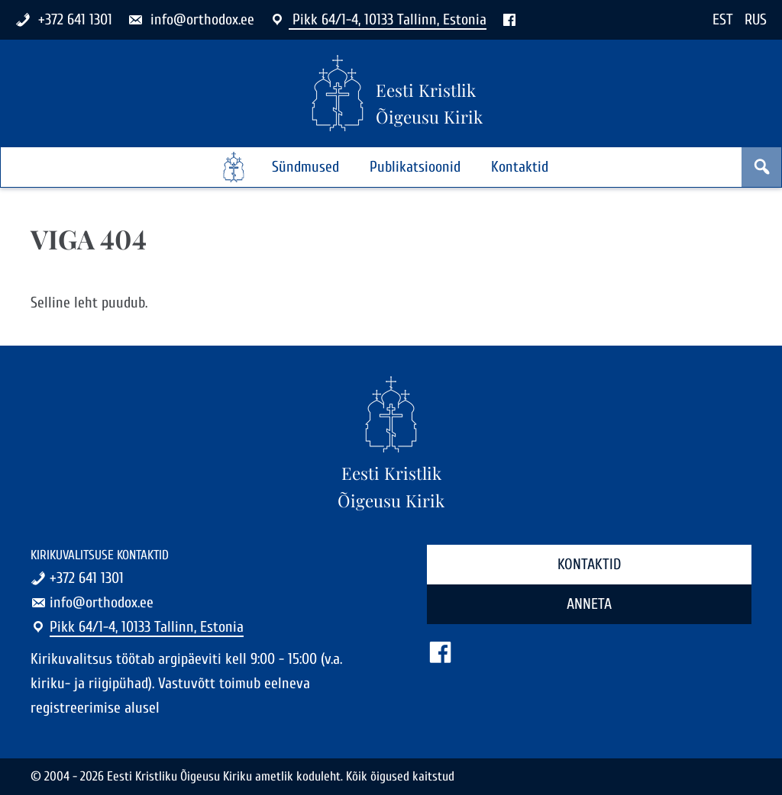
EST (723, 19)
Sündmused (305, 166)
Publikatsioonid (415, 166)
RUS (756, 19)
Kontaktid (519, 166)
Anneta (589, 604)
